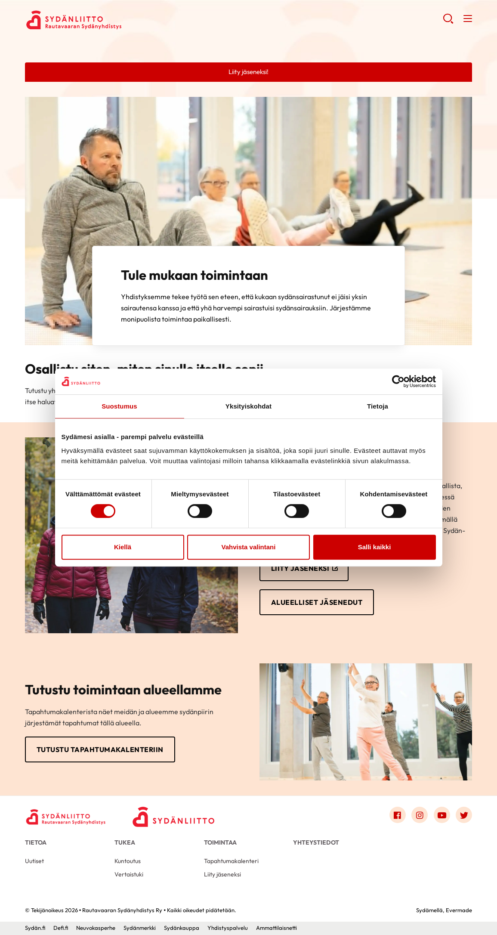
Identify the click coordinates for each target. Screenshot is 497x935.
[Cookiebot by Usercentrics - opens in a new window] (398, 381)
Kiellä (122, 547)
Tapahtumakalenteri (231, 861)
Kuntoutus (127, 861)
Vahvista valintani (249, 547)
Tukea (124, 842)
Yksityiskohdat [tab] (248, 406)
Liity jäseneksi (300, 568)
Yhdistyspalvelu (227, 927)
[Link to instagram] (419, 815)
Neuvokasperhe (95, 927)
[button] (448, 22)
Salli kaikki (374, 547)
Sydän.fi (35, 927)
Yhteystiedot (316, 842)
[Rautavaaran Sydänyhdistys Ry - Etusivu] (66, 817)
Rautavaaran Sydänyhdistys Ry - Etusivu (94, 20)
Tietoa (35, 842)
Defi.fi (60, 927)
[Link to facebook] (397, 815)
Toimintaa (220, 842)
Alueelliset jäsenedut (317, 602)
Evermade (459, 910)
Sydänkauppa (181, 927)
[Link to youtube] (442, 815)
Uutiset (34, 861)
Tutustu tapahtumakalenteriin (100, 749)
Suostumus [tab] (119, 406)
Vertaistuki (128, 874)
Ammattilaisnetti (276, 927)
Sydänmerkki (139, 927)
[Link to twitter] (464, 815)
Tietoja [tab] (377, 406)
